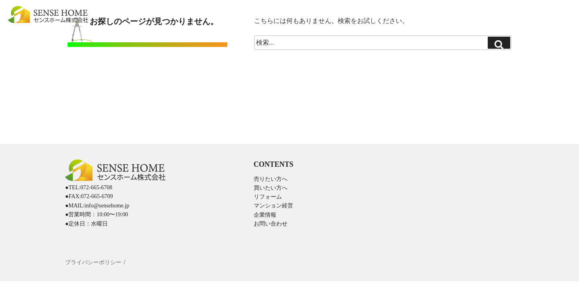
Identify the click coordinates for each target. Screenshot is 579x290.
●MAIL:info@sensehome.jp (97, 206)
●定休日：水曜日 (86, 224)
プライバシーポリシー (93, 262)
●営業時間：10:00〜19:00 (96, 214)
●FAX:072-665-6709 (89, 196)
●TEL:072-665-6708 (88, 187)
